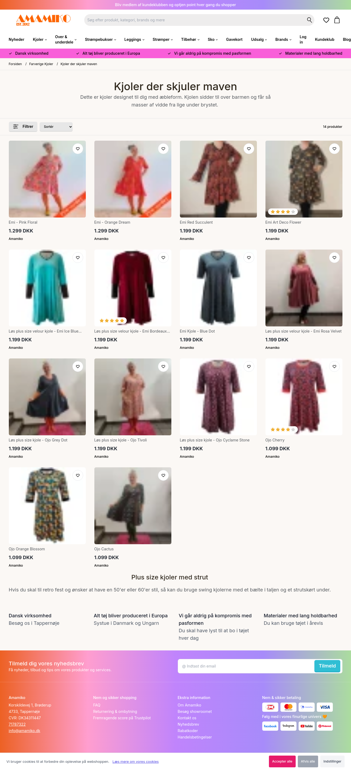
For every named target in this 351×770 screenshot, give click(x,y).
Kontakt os (187, 718)
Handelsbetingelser (195, 737)
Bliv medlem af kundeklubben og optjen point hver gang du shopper (175, 4)
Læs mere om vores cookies (136, 761)
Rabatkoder (188, 730)
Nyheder (16, 39)
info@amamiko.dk (24, 730)
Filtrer (23, 126)
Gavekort (234, 39)
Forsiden (15, 64)
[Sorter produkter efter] (56, 127)
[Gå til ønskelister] (327, 20)
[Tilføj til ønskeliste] (77, 148)
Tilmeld (327, 666)
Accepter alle (282, 761)
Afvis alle (308, 761)
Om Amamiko (189, 705)
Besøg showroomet (195, 711)
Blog (347, 39)
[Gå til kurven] (338, 20)
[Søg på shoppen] (309, 20)
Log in (303, 39)
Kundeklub (324, 39)
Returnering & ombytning (115, 711)
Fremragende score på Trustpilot (122, 718)
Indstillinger (332, 761)
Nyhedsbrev (188, 724)
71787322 (17, 724)
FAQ (97, 705)
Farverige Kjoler (41, 64)
